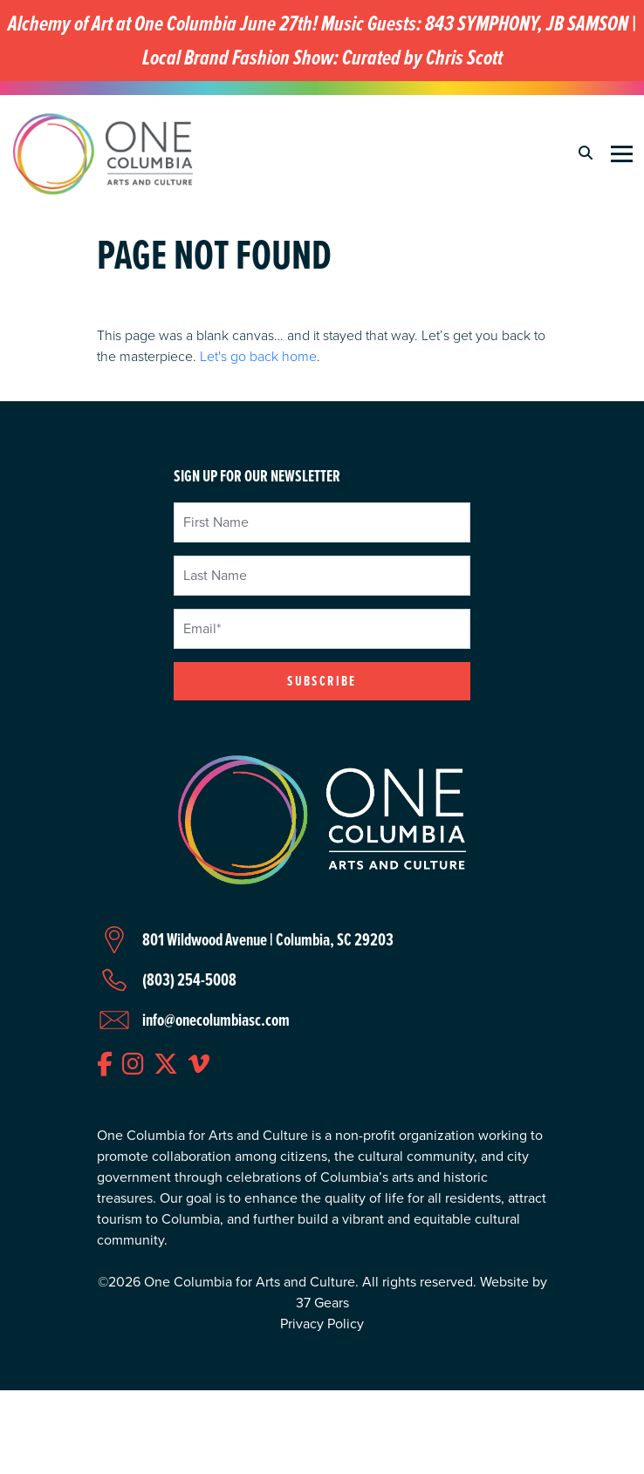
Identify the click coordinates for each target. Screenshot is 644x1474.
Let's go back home (258, 355)
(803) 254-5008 (189, 979)
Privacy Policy (322, 1324)
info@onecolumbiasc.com (216, 1020)
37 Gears (322, 1303)
